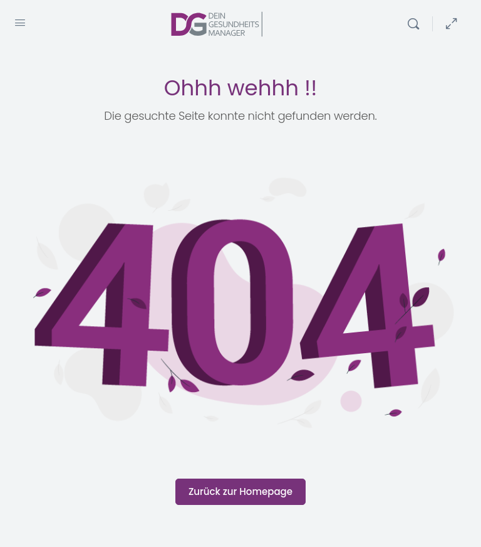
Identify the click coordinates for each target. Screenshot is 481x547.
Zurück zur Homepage (240, 491)
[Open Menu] (20, 22)
